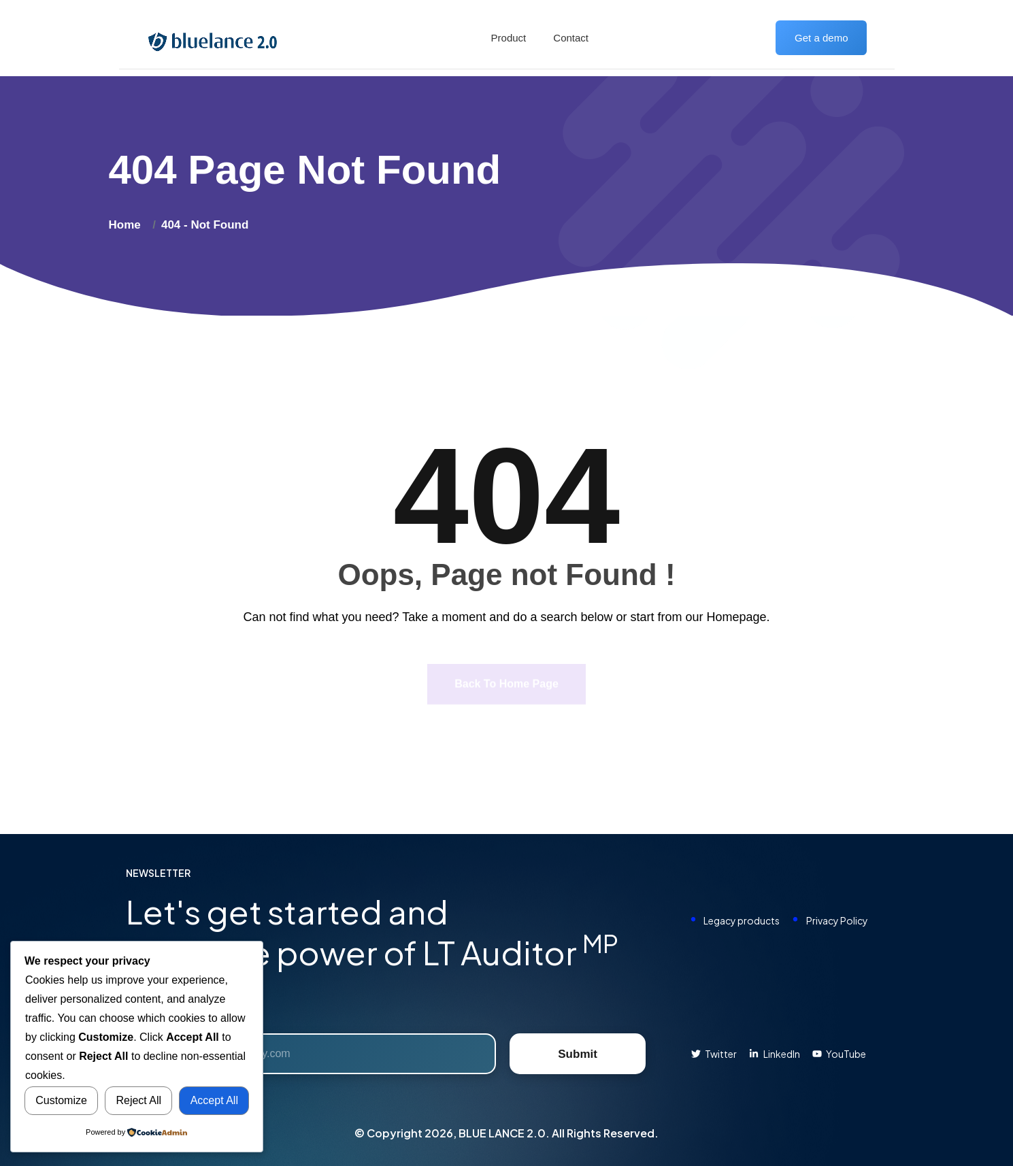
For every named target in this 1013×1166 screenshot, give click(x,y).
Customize (61, 1100)
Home (128, 224)
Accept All (214, 1100)
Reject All (138, 1100)
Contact (570, 38)
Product (509, 38)
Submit (577, 1054)
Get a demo (821, 38)
